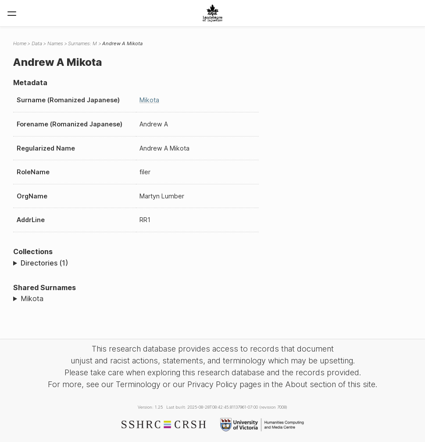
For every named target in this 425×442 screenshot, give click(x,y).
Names (55, 43)
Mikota (149, 100)
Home (19, 43)
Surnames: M (82, 43)
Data (37, 43)
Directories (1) (44, 263)
